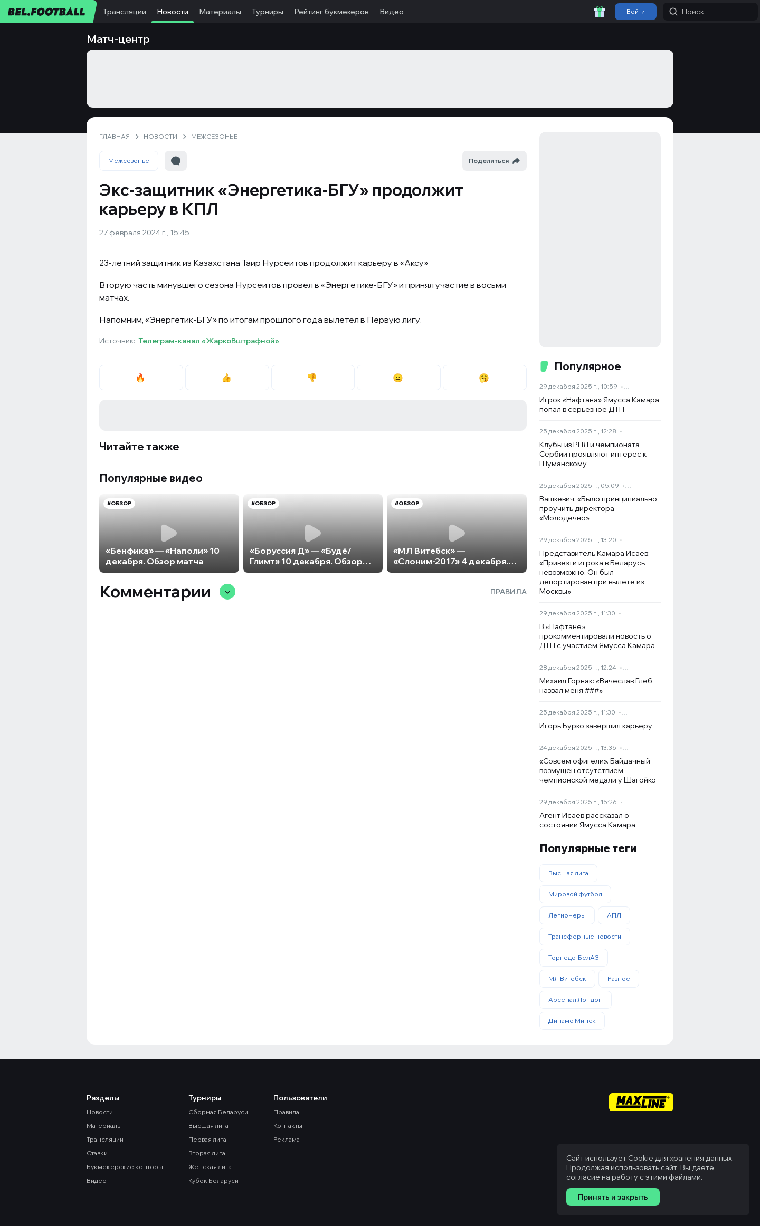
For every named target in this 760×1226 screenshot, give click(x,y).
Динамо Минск (572, 1021)
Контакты (287, 1126)
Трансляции (124, 11)
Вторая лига (206, 1153)
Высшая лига (568, 873)
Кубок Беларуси (213, 1180)
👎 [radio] (313, 377)
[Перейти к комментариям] (176, 161)
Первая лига (207, 1139)
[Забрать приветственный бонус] (600, 12)
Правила (508, 591)
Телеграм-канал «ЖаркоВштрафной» (208, 340)
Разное (618, 978)
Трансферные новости (584, 936)
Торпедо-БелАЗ (573, 957)
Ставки (97, 1153)
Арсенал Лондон (575, 999)
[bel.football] (49, 11)
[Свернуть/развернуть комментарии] (227, 592)
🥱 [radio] (485, 377)
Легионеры (567, 915)
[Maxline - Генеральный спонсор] (641, 1102)
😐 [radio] (399, 377)
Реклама (286, 1139)
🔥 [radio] (141, 377)
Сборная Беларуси (218, 1112)
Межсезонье (128, 161)
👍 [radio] (227, 377)
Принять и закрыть (613, 1197)
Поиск (686, 11)
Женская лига (210, 1167)
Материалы (220, 11)
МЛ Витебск (567, 978)
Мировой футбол (575, 894)
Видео (391, 11)
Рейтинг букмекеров (331, 11)
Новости (172, 11)
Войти (635, 11)
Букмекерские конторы (125, 1167)
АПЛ (614, 915)
